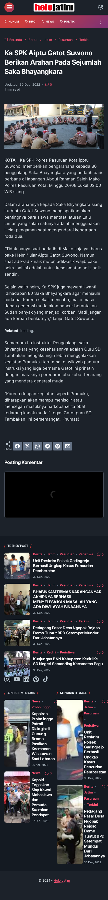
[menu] (9, 7)
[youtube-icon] (17, 679)
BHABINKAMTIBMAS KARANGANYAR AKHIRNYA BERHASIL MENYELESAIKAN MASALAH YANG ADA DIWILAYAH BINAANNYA (67, 599)
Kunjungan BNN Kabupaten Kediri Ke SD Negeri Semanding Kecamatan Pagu (68, 661)
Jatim (51, 554)
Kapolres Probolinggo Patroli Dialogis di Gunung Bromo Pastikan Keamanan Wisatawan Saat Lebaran (43, 736)
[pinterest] (57, 446)
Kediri (51, 652)
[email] (67, 446)
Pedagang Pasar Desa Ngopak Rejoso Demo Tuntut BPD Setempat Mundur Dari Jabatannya (66, 633)
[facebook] (17, 446)
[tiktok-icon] (45, 679)
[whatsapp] (37, 446)
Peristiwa (86, 554)
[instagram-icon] (7, 679)
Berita (38, 554)
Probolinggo (41, 707)
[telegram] (47, 446)
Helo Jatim (62, 880)
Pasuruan (67, 554)
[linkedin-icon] (26, 679)
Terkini (84, 621)
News (36, 701)
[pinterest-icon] (36, 679)
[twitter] (27, 446)
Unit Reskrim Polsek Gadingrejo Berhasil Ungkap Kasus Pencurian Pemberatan (63, 565)
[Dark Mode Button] (101, 7)
